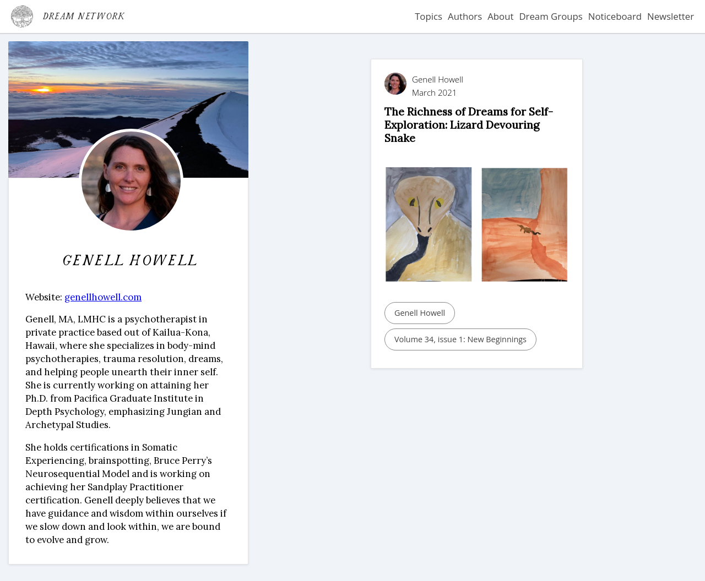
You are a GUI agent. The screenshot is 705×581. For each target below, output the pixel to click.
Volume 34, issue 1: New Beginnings (460, 339)
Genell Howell (419, 313)
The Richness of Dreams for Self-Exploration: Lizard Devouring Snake (468, 125)
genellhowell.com (103, 297)
